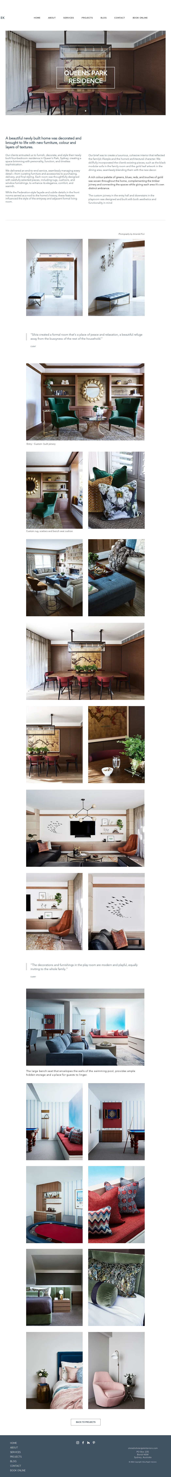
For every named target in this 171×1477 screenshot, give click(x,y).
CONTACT (15, 1466)
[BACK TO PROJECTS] (86, 1422)
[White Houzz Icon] (88, 1443)
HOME (13, 1443)
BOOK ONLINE (17, 1470)
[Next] (160, 72)
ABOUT (14, 1447)
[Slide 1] (85, 111)
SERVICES (15, 1452)
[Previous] (10, 72)
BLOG (13, 1461)
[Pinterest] (94, 1443)
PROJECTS (16, 1456)
